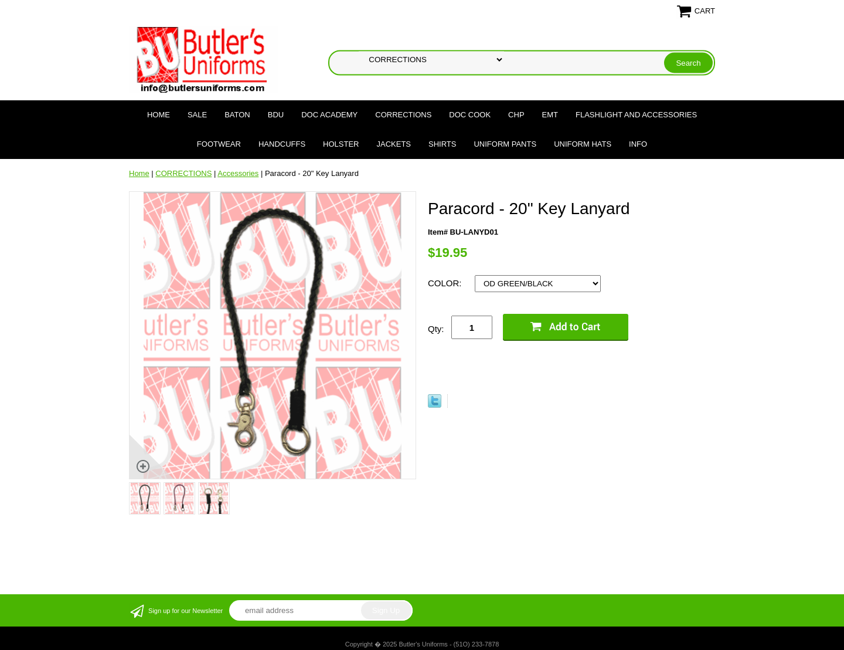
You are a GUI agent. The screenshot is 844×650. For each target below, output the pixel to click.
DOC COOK (470, 114)
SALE (197, 114)
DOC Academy (329, 114)
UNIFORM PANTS (505, 144)
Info (638, 144)
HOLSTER (341, 144)
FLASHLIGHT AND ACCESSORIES (636, 114)
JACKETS (394, 144)
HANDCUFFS (281, 144)
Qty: (436, 329)
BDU (276, 114)
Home (158, 114)
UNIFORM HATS (582, 144)
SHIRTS (442, 144)
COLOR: (446, 283)
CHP (516, 114)
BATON (237, 114)
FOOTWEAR (219, 144)
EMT (550, 114)
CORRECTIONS (403, 114)
